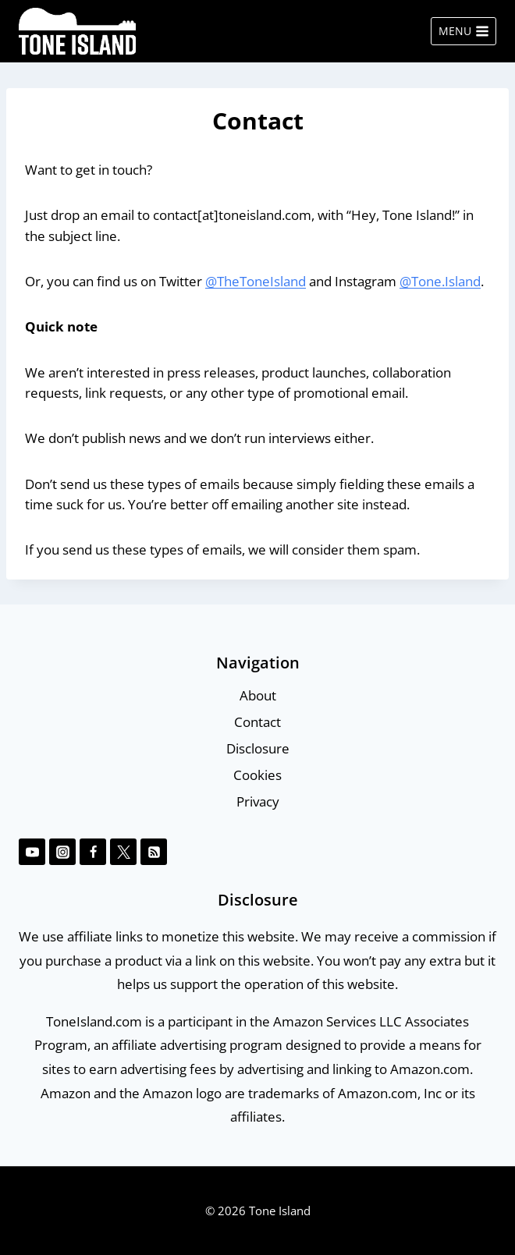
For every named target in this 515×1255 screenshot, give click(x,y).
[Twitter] (123, 851)
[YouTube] (32, 851)
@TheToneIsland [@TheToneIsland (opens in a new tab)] (255, 281)
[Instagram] (62, 851)
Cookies (257, 775)
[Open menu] (463, 31)
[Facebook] (93, 851)
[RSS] (153, 851)
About (258, 695)
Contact (257, 722)
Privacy (257, 801)
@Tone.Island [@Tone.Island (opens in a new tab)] (440, 281)
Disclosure (257, 748)
